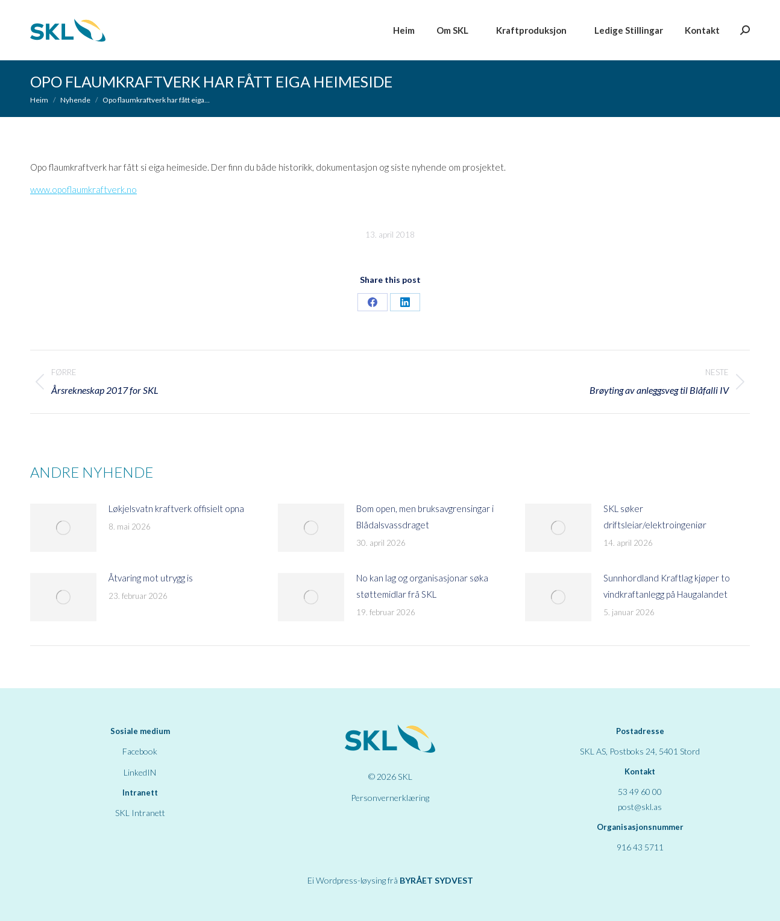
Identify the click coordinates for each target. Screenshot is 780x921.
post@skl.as (640, 807)
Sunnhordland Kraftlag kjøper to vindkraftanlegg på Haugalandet (666, 586)
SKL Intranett (140, 813)
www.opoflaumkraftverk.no (83, 189)
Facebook (139, 751)
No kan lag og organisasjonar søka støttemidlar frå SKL (422, 586)
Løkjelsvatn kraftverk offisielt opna (176, 508)
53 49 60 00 (640, 791)
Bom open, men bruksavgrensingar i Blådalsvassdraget (425, 516)
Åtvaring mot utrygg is (151, 577)
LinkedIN (140, 772)
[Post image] (63, 528)
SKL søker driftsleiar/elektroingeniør (654, 516)
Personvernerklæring (390, 798)
